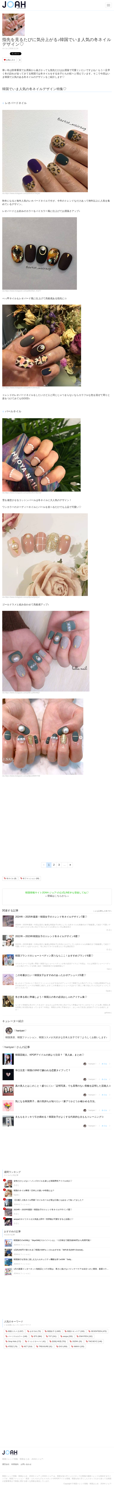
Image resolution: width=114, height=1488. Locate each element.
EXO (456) (61, 1346)
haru (109, 969)
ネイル (5, 48)
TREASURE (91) (44, 1346)
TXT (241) (51, 1336)
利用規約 (15, 1464)
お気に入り (9, 60)
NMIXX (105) (77, 1346)
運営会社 (5, 1464)
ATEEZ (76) (11, 1346)
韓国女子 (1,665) (53, 1331)
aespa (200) (66, 1336)
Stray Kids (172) (13, 1341)
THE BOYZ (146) (94, 1341)
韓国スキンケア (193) (75, 1331)
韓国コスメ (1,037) (14, 1331)
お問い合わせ (26, 1464)
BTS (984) (36, 1336)
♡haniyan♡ (16, 1030)
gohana (108, 1013)
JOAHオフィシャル (21, 1204)
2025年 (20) (76, 1341)
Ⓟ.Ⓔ (108, 930)
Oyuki (108, 991)
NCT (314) (26, 1346)
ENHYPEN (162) (85, 1336)
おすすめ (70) (34, 1331)
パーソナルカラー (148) (16, 1336)
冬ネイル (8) (10, 878)
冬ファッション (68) (29, 878)
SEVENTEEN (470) (97, 1331)
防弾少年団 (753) (58, 1341)
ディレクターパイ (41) (35, 1341)
